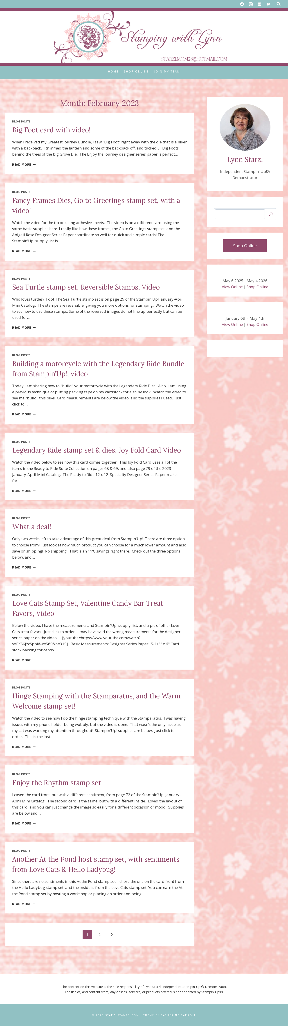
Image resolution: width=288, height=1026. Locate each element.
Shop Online (136, 71)
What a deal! (31, 526)
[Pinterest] (259, 4)
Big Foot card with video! (51, 130)
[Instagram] (251, 4)
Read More (24, 164)
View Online (232, 286)
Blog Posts (21, 121)
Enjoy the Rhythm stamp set (56, 782)
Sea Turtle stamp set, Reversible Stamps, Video (86, 287)
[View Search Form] (278, 4)
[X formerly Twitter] (268, 4)
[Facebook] (242, 4)
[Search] (271, 214)
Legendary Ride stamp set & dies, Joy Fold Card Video (96, 450)
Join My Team (167, 71)
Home (113, 71)
